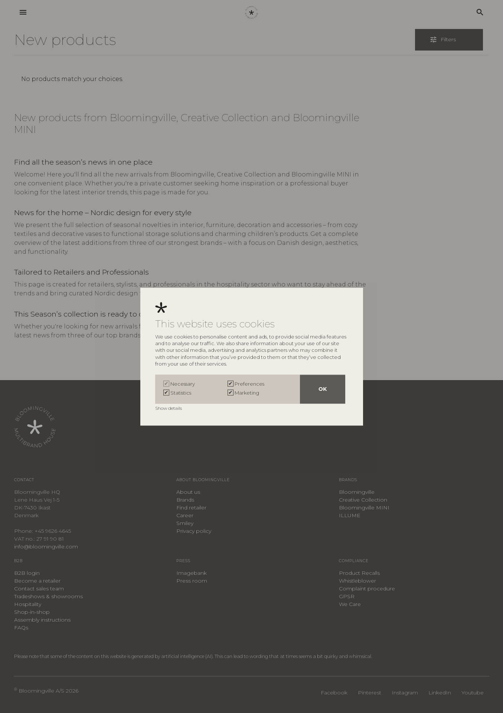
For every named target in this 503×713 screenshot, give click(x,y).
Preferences (249, 384)
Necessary (182, 384)
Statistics (180, 393)
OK (323, 389)
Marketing (247, 393)
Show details (169, 408)
